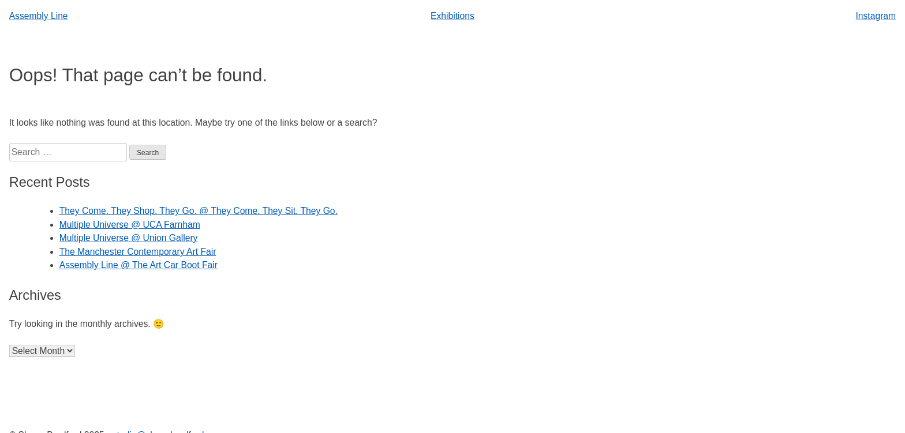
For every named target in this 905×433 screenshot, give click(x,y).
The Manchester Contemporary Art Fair (137, 252)
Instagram (875, 16)
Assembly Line (38, 16)
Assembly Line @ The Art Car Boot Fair (138, 265)
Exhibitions (452, 16)
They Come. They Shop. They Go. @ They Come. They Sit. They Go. (198, 211)
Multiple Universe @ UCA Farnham (129, 224)
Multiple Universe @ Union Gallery (128, 238)
